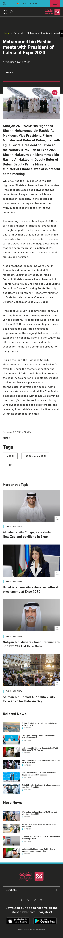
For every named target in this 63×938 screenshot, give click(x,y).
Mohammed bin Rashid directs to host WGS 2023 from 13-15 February (40, 749)
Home (6, 33)
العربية (55, 3)
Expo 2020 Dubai (14, 527)
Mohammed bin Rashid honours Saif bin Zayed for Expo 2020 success (39, 774)
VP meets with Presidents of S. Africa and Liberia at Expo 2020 (39, 813)
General (18, 33)
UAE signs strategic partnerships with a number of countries (38, 737)
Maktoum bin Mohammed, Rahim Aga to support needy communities (38, 850)
